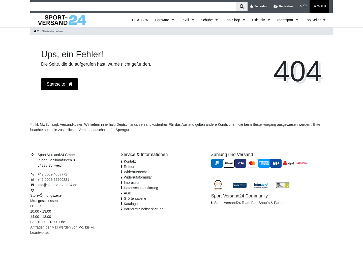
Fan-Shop (233, 20)
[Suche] (242, 6)
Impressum (132, 183)
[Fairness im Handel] (218, 185)
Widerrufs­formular (138, 177)
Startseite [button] (59, 84)
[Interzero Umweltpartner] (261, 185)
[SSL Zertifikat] (283, 185)
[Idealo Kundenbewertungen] (240, 185)
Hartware (162, 20)
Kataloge (131, 204)
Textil (185, 20)
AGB (127, 193)
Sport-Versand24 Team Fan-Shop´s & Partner (250, 203)
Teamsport (285, 20)
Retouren (131, 167)
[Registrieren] (284, 6)
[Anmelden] (259, 6)
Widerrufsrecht (135, 172)
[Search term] (133, 6)
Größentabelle (135, 198)
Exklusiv (259, 20)
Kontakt (130, 161)
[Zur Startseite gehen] (48, 31)
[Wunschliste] (303, 6)
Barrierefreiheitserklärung (143, 209)
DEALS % (140, 20)
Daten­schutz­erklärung (141, 188)
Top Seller (313, 20)
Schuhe (207, 20)
